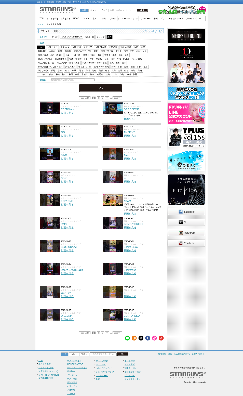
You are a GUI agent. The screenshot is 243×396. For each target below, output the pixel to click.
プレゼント (191, 18)
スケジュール (145, 18)
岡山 (81, 70)
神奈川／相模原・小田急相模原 (52, 59)
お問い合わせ (198, 354)
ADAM (127, 201)
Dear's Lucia (131, 246)
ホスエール (123, 18)
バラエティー (73, 386)
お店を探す (65, 18)
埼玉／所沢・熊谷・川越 (68, 63)
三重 (74, 70)
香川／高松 (91, 70)
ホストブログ (102, 361)
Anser (127, 155)
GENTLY (66, 292)
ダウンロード (166, 18)
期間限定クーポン (133, 372)
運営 (170, 354)
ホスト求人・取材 (133, 379)
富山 (67, 70)
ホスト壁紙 (130, 364)
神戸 (136, 47)
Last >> (117, 98)
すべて (55, 37)
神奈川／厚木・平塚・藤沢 (116, 55)
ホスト (93, 10)
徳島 (133, 70)
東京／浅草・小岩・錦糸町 (50, 55)
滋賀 (143, 47)
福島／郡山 (61, 74)
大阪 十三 (88, 47)
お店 (84, 10)
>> (107, 98)
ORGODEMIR (132, 109)
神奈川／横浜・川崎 (92, 55)
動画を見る (67, 112)
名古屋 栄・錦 (84, 66)
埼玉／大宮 (137, 59)
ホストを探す (53, 18)
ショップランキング (105, 372)
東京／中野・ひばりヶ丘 (135, 51)
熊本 (92, 74)
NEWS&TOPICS (45, 378)
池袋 (60, 51)
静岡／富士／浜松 (120, 66)
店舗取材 (71, 371)
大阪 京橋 (76, 47)
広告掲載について (182, 354)
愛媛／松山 (104, 70)
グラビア (86, 18)
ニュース (71, 393)
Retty (64, 223)
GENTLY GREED (133, 223)
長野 (53, 70)
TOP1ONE (67, 201)
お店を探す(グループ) (48, 371)
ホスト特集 (72, 379)
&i (125, 178)
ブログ (104, 10)
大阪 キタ (65, 47)
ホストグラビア (74, 361)
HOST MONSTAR (75, 364)
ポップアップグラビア (77, 367)
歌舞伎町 (42, 51)
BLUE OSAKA (69, 246)
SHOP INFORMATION (48, 375)
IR (125, 292)
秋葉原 (68, 51)
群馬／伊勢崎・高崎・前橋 (94, 63)
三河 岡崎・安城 (101, 66)
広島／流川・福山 (120, 70)
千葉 (67, 55)
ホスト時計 (130, 361)
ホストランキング (104, 368)
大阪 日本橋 (100, 47)
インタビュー (73, 375)
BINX (64, 155)
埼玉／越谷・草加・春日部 (117, 59)
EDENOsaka (68, 109)
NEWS (76, 18)
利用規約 (162, 354)
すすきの (42, 74)
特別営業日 (72, 382)
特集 (104, 18)
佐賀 (122, 74)
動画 (156, 18)
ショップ (101, 37)
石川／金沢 (43, 70)
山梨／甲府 (136, 66)
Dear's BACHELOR (72, 269)
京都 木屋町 (125, 47)
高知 (140, 70)
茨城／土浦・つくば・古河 (50, 66)
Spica (64, 178)
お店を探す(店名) (46, 367)
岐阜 (146, 66)
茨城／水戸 (70, 66)
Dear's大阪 (130, 269)
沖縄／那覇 (132, 74)
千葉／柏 (76, 55)
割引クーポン (179, 18)
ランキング (133, 18)
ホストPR (89, 37)
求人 (201, 18)
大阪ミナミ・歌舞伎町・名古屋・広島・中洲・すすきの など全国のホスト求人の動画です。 (72, 2)
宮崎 (108, 74)
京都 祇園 (113, 47)
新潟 (60, 70)
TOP (41, 18)
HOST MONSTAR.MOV (71, 37)
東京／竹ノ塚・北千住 (111, 51)
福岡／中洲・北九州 (78, 74)
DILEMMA (66, 315)
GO (63, 132)
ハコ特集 (71, 390)
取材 (95, 18)
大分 (115, 74)
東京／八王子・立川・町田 (86, 51)
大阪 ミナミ (52, 47)
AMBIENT (129, 132)
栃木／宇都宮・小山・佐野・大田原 (85, 59)
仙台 (51, 74)
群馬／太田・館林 (118, 63)
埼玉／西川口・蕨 (46, 63)
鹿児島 (100, 74)
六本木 (52, 51)
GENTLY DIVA (132, 315)
